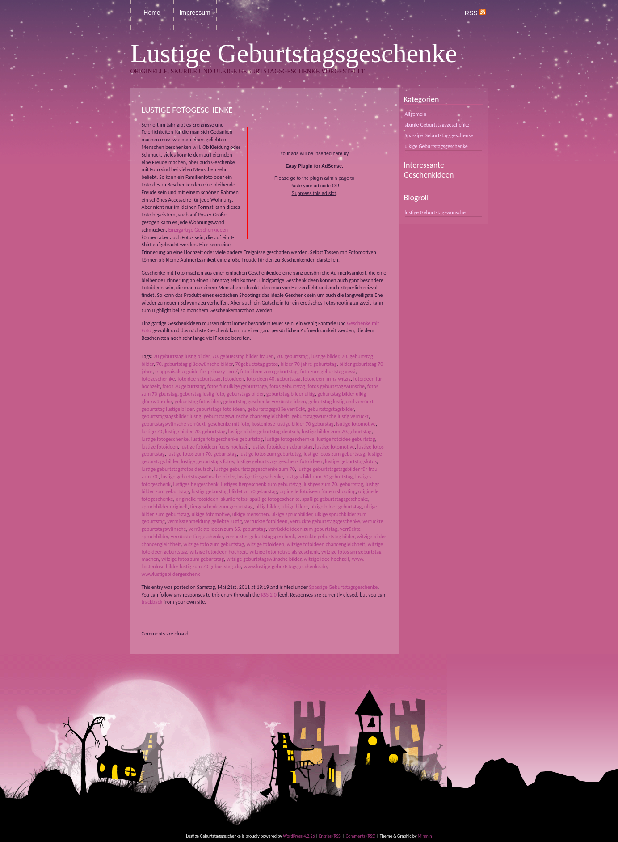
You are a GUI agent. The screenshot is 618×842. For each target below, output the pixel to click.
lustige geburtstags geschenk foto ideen (279, 461)
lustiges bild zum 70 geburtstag (319, 477)
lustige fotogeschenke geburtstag (227, 439)
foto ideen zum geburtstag (269, 371)
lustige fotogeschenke (165, 439)
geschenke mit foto (228, 424)
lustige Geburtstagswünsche (435, 212)
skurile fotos (234, 499)
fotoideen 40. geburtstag (273, 379)
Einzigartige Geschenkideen (198, 230)
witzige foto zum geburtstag (214, 544)
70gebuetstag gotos (256, 364)
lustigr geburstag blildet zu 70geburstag (234, 491)
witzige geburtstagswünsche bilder (264, 559)
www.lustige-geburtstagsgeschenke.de (285, 566)
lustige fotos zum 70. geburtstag (202, 454)
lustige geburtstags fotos (207, 461)
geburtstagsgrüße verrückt (276, 409)
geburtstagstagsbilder (330, 409)
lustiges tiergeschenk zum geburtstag (261, 484)
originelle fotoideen (197, 499)
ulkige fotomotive (211, 514)
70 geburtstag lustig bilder (181, 356)
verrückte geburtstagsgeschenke (325, 521)
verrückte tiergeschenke (197, 536)
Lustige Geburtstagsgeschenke (293, 53)
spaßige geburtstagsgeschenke (335, 499)
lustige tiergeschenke (260, 477)
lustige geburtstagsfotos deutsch (177, 469)
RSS (475, 13)
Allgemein (416, 114)
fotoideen (233, 379)
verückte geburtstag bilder (326, 536)
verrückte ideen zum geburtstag (302, 529)
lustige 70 (152, 431)
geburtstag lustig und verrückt (341, 401)
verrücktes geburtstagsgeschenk (260, 536)
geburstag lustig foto (202, 394)
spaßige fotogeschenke (274, 499)
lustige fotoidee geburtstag (346, 439)
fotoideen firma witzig (327, 379)
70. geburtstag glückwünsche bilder (194, 364)
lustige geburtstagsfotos (351, 461)
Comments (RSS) (361, 836)
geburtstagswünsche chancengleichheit (246, 416)
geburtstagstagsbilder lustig (172, 416)
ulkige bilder (295, 507)
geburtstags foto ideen (220, 409)
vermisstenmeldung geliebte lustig (205, 521)
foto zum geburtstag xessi (328, 371)
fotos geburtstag (287, 386)
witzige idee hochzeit (326, 559)
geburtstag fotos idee (198, 401)
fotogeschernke (158, 379)
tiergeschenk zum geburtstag (221, 507)
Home (151, 12)
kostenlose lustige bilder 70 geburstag (293, 424)
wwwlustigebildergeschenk (171, 574)
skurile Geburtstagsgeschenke (437, 125)
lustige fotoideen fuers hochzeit (215, 447)
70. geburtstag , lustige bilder (307, 356)
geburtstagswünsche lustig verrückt (330, 416)
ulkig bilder (267, 507)
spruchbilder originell (165, 507)
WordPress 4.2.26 (299, 836)
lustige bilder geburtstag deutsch (263, 431)
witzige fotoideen (265, 544)
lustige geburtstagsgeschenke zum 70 (254, 469)
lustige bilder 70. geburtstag (195, 431)
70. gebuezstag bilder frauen (243, 356)
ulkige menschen (250, 514)
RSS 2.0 (269, 595)
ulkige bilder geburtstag (336, 507)
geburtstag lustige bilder (168, 409)
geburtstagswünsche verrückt (174, 424)
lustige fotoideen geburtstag (282, 447)
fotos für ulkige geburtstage (237, 386)
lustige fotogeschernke (290, 439)
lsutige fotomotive (356, 424)
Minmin (425, 836)
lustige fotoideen (160, 447)
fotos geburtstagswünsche (336, 386)
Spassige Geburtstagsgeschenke (343, 587)
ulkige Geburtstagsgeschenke (436, 146)
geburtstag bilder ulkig (290, 394)
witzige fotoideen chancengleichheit (326, 544)
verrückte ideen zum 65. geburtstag (227, 529)
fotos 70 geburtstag (183, 386)
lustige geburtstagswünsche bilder (198, 477)
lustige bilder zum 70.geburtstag (336, 431)
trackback (152, 602)
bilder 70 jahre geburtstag (309, 364)
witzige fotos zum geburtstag (192, 559)
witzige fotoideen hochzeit (218, 552)
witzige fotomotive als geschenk (284, 552)
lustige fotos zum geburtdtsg (270, 454)
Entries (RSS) (330, 836)
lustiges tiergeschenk (196, 484)
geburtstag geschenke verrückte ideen (264, 401)
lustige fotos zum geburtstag (335, 454)
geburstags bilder (245, 394)
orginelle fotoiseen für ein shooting (317, 491)
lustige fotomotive (334, 447)
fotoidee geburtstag (198, 379)
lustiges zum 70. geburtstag (333, 484)
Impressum (194, 12)
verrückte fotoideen (265, 521)
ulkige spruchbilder (291, 514)
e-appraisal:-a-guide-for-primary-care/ (196, 371)
